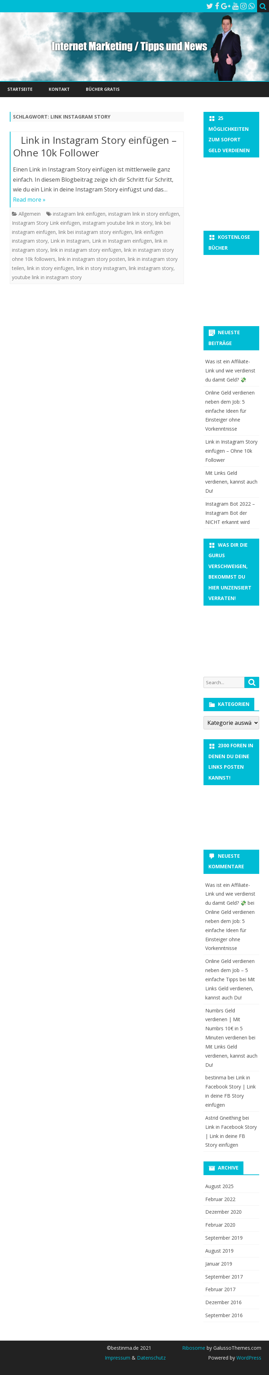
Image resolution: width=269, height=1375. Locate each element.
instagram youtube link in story (117, 223)
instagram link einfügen (79, 213)
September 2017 (224, 1276)
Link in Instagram (69, 240)
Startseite (20, 89)
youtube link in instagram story (47, 277)
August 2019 (219, 1250)
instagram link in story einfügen (143, 213)
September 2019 (224, 1237)
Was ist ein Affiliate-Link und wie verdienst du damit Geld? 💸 (230, 370)
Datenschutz (151, 1357)
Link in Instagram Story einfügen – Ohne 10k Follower (95, 146)
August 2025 (219, 1186)
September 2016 (224, 1315)
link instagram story (151, 268)
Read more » (29, 199)
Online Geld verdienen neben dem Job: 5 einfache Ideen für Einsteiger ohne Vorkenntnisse (230, 410)
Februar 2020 (220, 1224)
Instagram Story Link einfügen (46, 223)
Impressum (117, 1357)
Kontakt (59, 89)
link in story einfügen (50, 268)
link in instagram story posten (91, 259)
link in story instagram (101, 268)
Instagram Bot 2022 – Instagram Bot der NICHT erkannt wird (230, 512)
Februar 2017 (220, 1289)
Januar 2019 (218, 1263)
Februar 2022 (220, 1199)
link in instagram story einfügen (85, 250)
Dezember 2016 (223, 1302)
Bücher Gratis (102, 89)
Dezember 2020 (223, 1211)
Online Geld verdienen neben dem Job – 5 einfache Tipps (230, 970)
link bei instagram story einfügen (95, 232)
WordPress (248, 1357)
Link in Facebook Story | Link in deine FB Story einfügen (231, 1136)
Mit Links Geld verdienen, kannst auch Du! (231, 482)
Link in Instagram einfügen (122, 240)
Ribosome (193, 1347)
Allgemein (30, 213)
